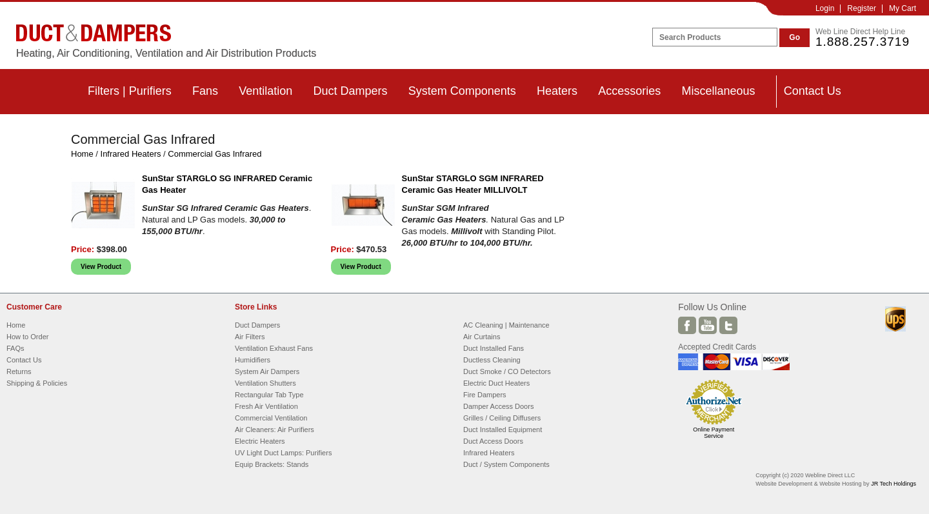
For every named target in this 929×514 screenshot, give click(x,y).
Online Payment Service (713, 432)
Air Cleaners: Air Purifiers (274, 429)
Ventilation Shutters (265, 383)
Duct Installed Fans (493, 348)
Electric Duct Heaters (496, 383)
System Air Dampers (267, 371)
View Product (101, 266)
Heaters (557, 90)
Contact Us (812, 90)
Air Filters (250, 337)
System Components (462, 90)
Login (824, 8)
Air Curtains (481, 337)
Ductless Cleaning (492, 360)
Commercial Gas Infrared (214, 154)
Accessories (629, 90)
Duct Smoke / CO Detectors (507, 371)
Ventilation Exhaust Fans (274, 348)
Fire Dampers (484, 395)
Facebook (687, 325)
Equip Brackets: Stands (271, 464)
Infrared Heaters (131, 154)
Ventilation (265, 90)
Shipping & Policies (36, 383)
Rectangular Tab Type (269, 395)
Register (861, 8)
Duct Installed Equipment (502, 429)
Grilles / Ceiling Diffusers (502, 418)
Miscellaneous (718, 90)
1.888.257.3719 (862, 41)
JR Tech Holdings (893, 483)
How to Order (27, 337)
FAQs (15, 348)
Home (82, 154)
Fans (205, 90)
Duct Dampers (350, 90)
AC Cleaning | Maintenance (506, 325)
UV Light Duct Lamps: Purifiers (283, 453)
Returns (19, 371)
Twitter (728, 325)
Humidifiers (252, 360)
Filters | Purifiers (130, 90)
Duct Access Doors (493, 441)
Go (794, 37)
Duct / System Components (506, 464)
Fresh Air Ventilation (266, 406)
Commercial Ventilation (271, 418)
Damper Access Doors (498, 406)
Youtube (708, 325)
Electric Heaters (260, 441)
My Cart (902, 8)
